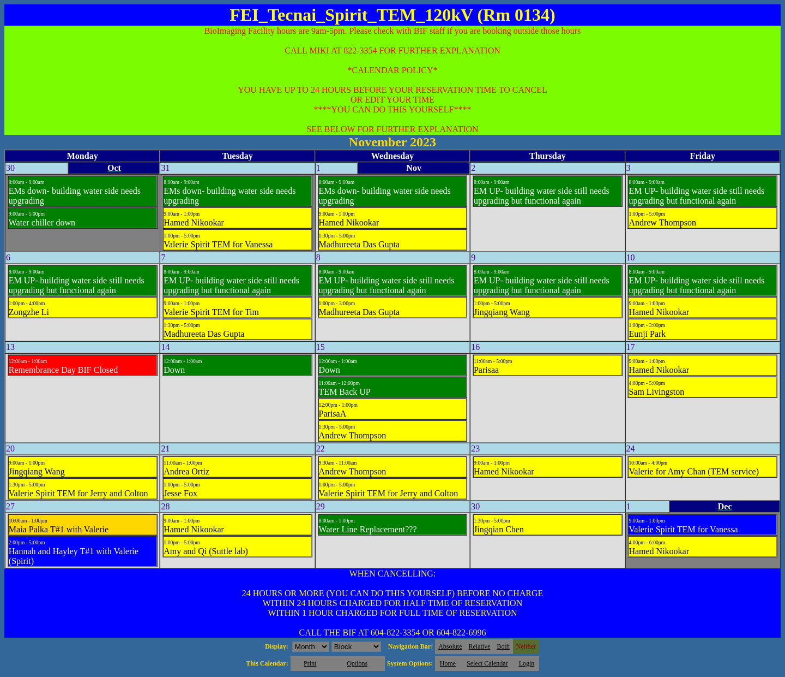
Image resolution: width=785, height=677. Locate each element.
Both (503, 646)
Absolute (450, 646)
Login (527, 663)
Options (357, 663)
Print (310, 663)
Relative (480, 646)
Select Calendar (487, 663)
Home (448, 663)
